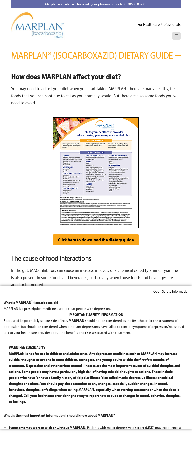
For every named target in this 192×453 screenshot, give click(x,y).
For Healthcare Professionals (159, 24)
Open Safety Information (172, 278)
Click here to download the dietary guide (96, 240)
